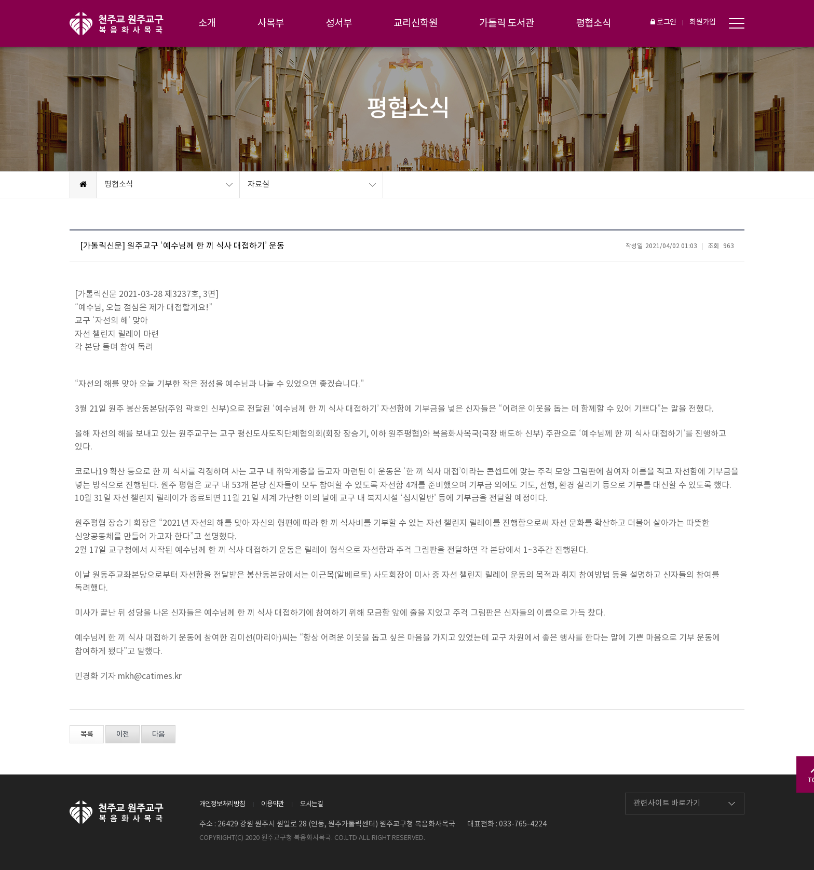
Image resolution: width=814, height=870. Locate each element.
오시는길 (311, 804)
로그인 (663, 22)
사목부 (270, 23)
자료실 (258, 184)
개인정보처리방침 (222, 804)
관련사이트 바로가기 (666, 803)
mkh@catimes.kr (150, 676)
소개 (207, 23)
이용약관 (272, 804)
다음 (158, 734)
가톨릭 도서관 (506, 23)
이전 (122, 734)
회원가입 (702, 22)
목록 (86, 734)
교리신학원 (416, 23)
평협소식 (593, 23)
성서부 (338, 23)
